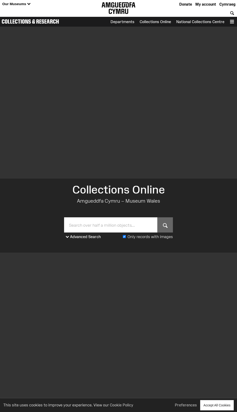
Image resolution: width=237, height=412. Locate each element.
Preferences (186, 405)
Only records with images (150, 237)
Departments (122, 22)
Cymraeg (227, 4)
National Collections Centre (200, 22)
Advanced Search (83, 237)
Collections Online (155, 22)
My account (205, 4)
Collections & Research (30, 21)
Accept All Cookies (216, 405)
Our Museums (16, 4)
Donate (185, 4)
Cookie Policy (121, 405)
